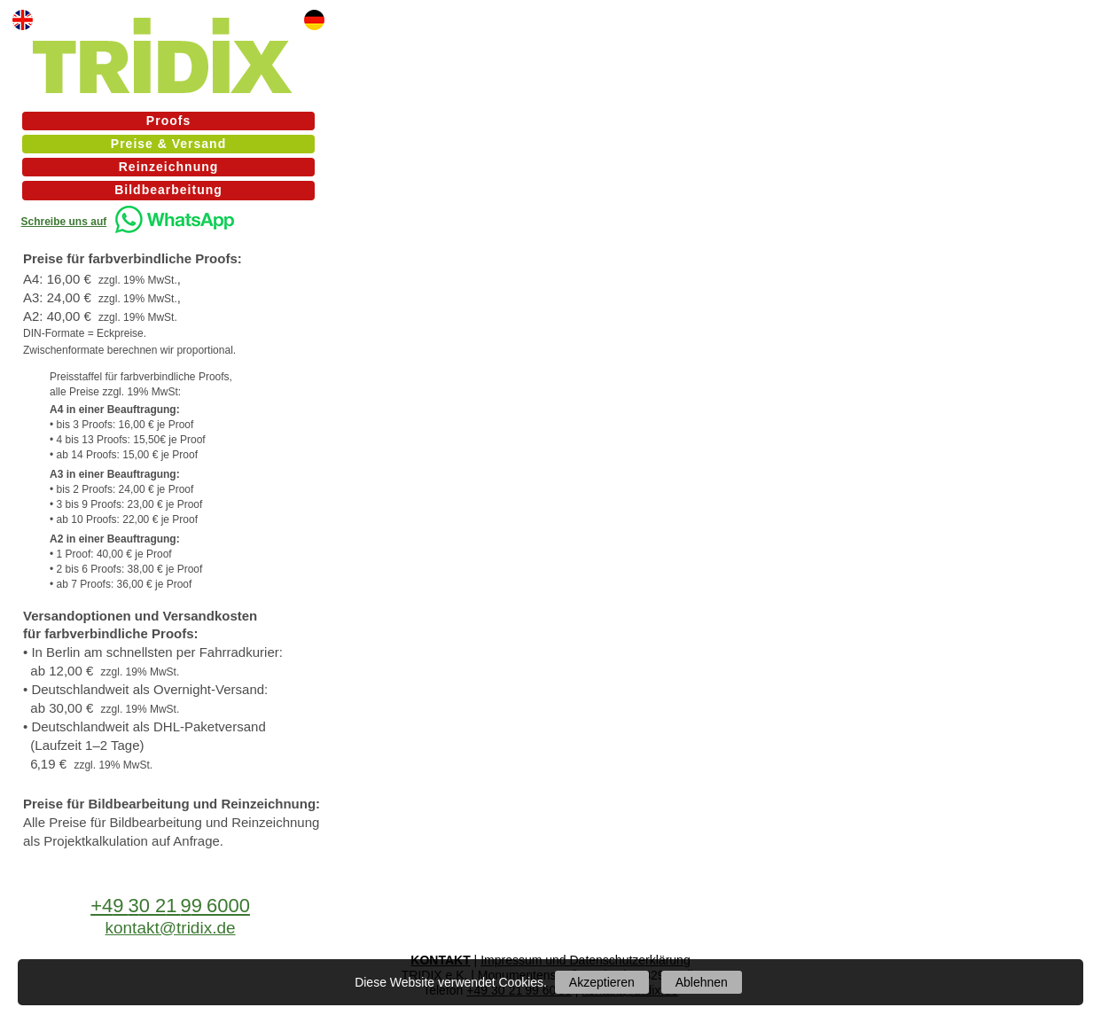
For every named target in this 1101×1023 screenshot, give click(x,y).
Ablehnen (701, 982)
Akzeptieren (602, 982)
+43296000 (170, 905)
